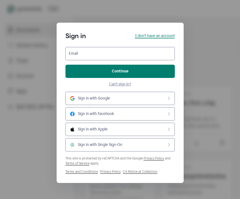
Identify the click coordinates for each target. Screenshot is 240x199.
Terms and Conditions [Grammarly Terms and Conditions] (81, 172)
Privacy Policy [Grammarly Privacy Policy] (110, 172)
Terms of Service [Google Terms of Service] (77, 163)
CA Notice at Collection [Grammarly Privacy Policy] (140, 172)
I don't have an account (155, 35)
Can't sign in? (120, 84)
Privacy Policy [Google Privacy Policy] (154, 158)
